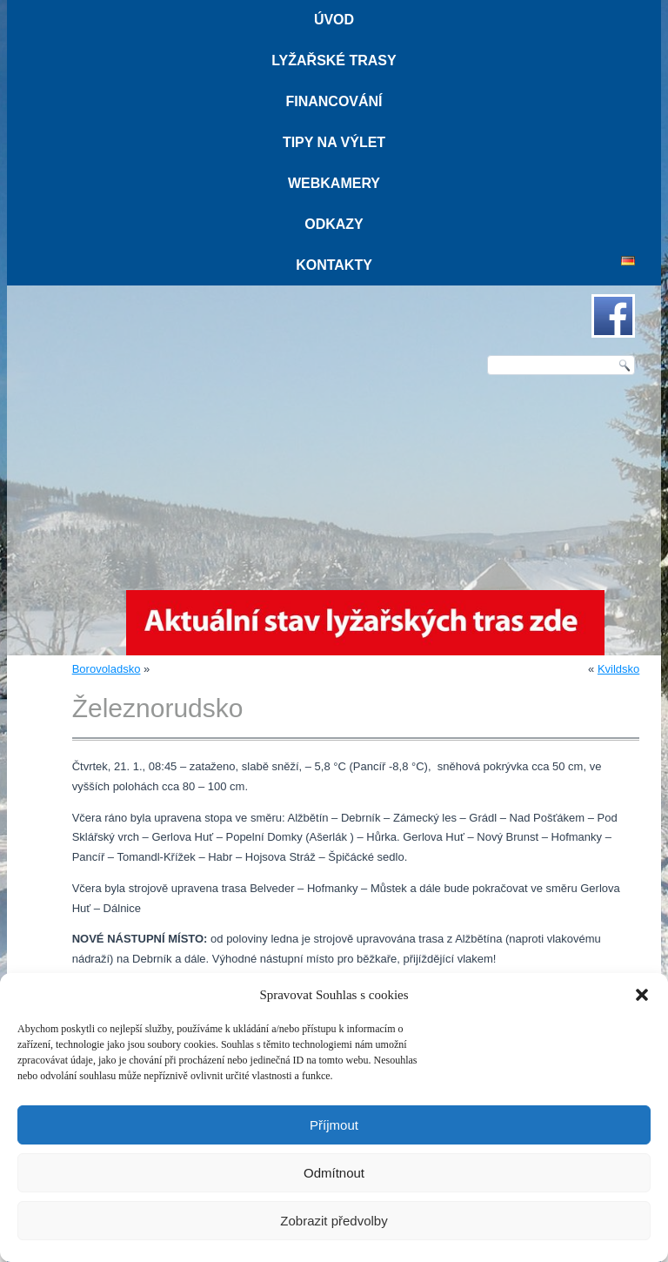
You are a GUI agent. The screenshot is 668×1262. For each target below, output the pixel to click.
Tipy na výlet (334, 142)
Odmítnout (334, 1172)
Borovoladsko (106, 668)
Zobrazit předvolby (333, 1220)
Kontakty (334, 265)
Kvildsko (618, 668)
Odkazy (334, 224)
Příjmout (334, 1125)
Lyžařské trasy (333, 60)
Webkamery (334, 183)
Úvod (334, 19)
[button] (642, 995)
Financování (333, 101)
